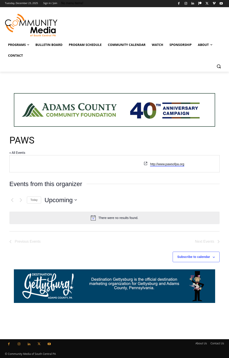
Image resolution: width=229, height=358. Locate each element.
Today (34, 200)
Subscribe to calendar (193, 257)
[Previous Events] (12, 200)
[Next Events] (20, 200)
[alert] (114, 218)
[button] (218, 66)
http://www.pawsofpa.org (167, 164)
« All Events (17, 152)
